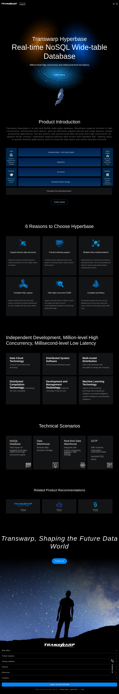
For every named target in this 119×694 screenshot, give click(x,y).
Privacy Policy (64, 689)
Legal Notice (73, 689)
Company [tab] (59, 678)
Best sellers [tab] (59, 650)
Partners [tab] (59, 667)
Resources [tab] (59, 672)
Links (82, 689)
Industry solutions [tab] (59, 661)
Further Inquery (59, 202)
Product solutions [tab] (59, 656)
